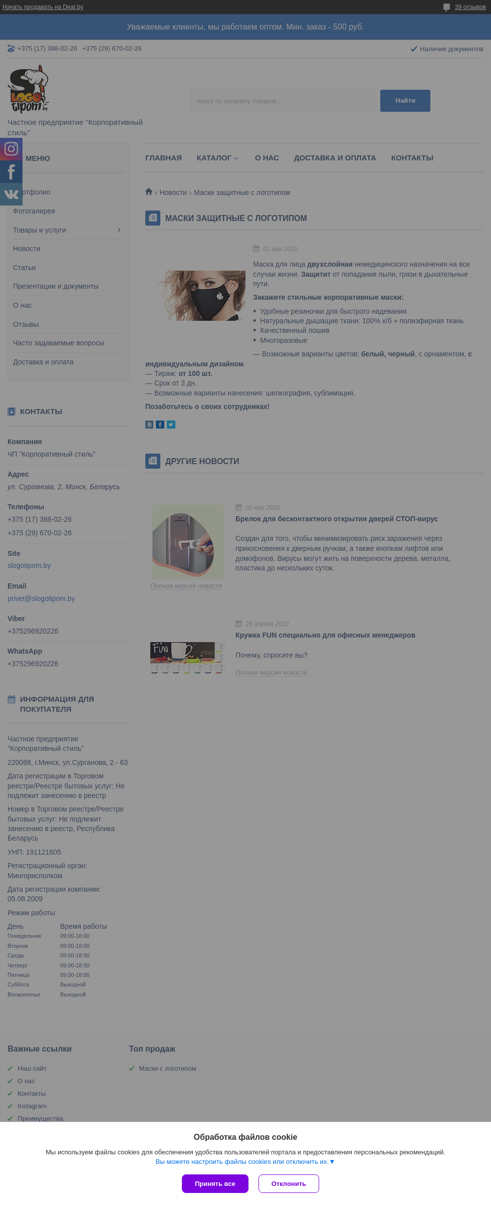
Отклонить (289, 1183)
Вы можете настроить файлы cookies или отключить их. (242, 1161)
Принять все (215, 1183)
